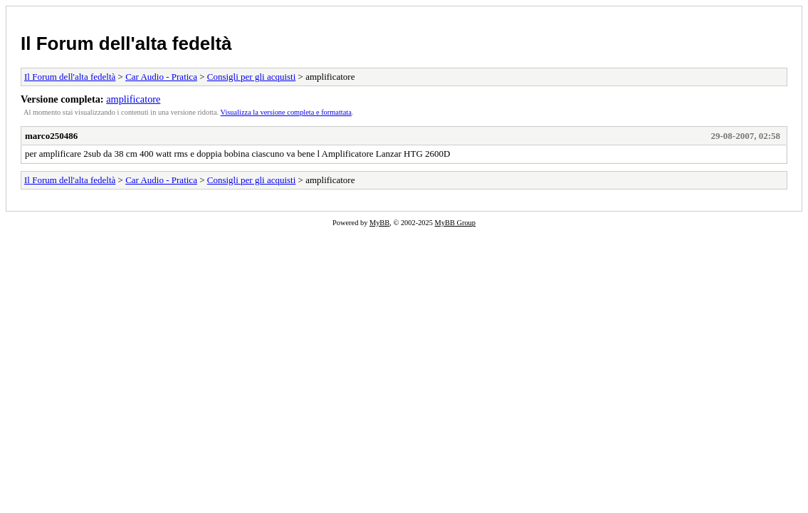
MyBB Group (455, 223)
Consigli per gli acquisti (251, 76)
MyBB (379, 223)
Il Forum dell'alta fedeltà (126, 43)
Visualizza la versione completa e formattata (286, 112)
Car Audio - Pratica (161, 76)
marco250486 (51, 135)
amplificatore (133, 99)
